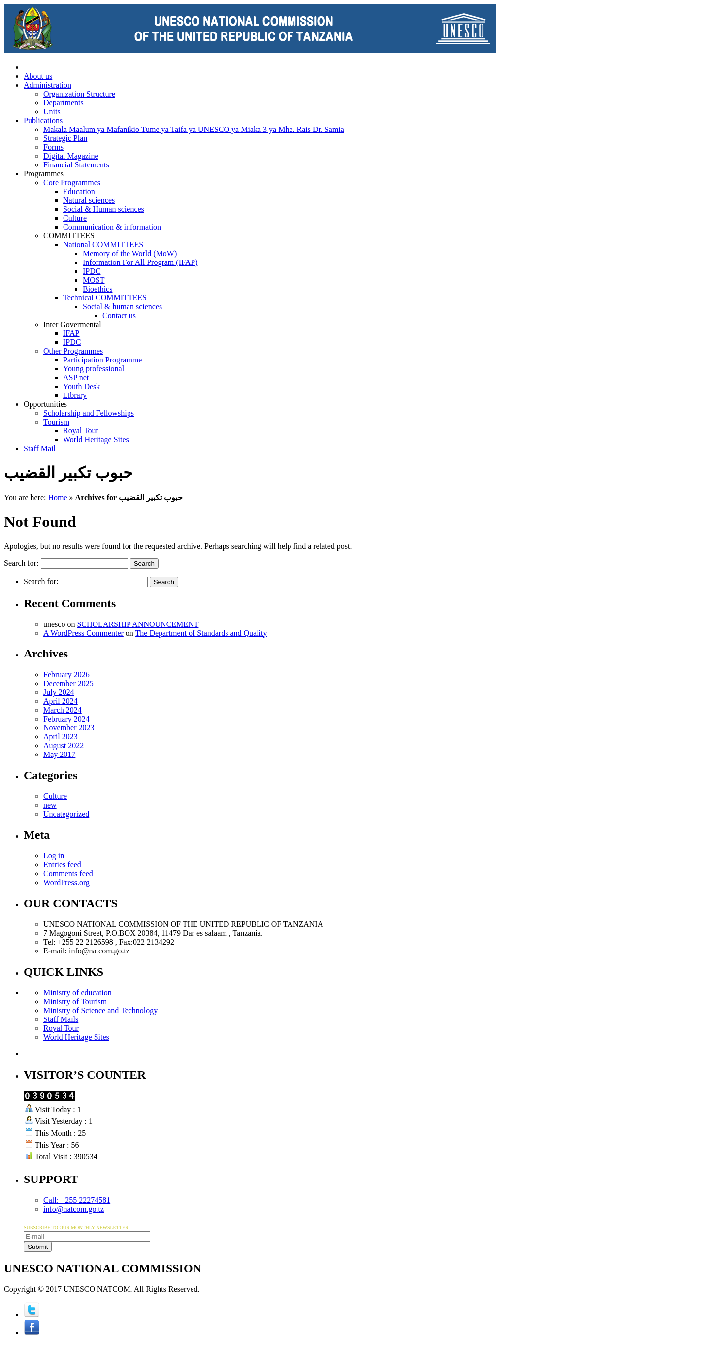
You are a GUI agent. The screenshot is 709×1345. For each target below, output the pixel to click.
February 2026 (66, 674)
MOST (93, 280)
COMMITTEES (69, 235)
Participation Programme (102, 360)
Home (57, 497)
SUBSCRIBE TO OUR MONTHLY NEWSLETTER (76, 1227)
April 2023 (60, 736)
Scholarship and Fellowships (88, 413)
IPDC (91, 271)
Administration (47, 85)
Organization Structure (79, 94)
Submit (38, 1246)
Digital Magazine (70, 156)
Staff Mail (40, 448)
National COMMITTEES (103, 244)
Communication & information (112, 227)
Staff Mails (60, 1019)
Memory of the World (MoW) (130, 253)
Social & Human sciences (103, 209)
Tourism (56, 422)
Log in (53, 856)
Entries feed (62, 864)
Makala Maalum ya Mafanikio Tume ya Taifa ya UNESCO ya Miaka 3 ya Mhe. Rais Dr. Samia (193, 129)
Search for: (21, 563)
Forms (53, 147)
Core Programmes (71, 182)
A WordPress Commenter (83, 633)
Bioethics (97, 289)
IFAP (71, 333)
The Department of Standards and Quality (201, 633)
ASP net (76, 377)
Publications (43, 120)
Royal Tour (80, 430)
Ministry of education (77, 992)
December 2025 (68, 683)
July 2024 (58, 692)
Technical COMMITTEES (105, 298)
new (50, 805)
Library (75, 395)
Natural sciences (89, 200)
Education (79, 191)
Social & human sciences (122, 306)
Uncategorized (66, 814)
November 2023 (69, 727)
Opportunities (45, 404)
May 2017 (59, 754)
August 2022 (63, 745)
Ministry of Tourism (75, 1001)
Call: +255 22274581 (76, 1200)
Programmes (44, 173)
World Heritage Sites (96, 439)
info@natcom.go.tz (73, 1209)
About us (38, 76)
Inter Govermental (72, 324)
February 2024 (66, 719)
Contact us (119, 315)
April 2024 (60, 701)
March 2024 (62, 710)
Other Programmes (73, 351)
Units (52, 111)
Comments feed (68, 873)
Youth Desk (81, 386)
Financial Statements (76, 165)
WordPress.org (66, 882)
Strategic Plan (65, 138)
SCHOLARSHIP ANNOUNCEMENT (137, 624)
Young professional (93, 368)
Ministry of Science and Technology (100, 1010)
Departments (63, 102)
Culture (75, 218)
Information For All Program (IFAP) (140, 262)
